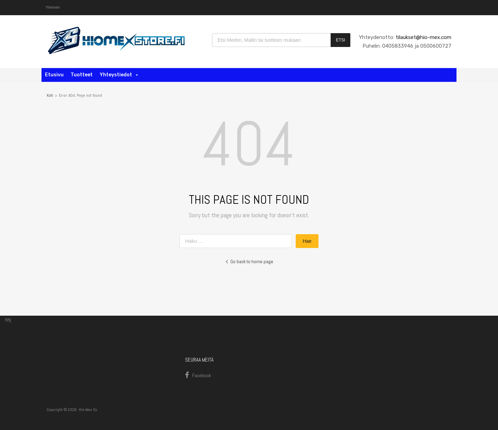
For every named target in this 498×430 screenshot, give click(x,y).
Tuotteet (82, 75)
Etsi (340, 40)
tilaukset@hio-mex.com (422, 37)
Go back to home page (249, 261)
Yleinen (53, 7)
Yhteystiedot (119, 75)
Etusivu (54, 75)
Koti (50, 95)
